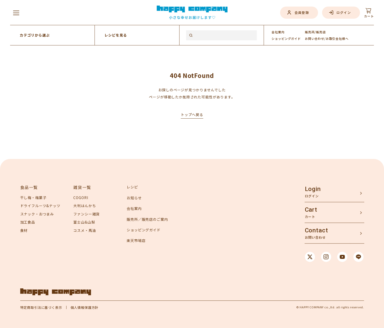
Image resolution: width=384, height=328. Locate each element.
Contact (316, 230)
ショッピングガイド (144, 229)
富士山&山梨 (84, 222)
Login (313, 189)
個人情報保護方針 (85, 307)
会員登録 (302, 12)
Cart (311, 209)
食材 (24, 230)
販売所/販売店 (315, 32)
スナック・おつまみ (37, 213)
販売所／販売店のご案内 (147, 219)
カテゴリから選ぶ (35, 35)
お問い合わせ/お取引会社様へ (327, 38)
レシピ (132, 186)
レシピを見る (115, 35)
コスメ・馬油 (84, 230)
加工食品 (27, 222)
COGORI (80, 197)
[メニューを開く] (16, 13)
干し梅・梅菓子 (33, 197)
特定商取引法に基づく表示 (41, 307)
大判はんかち (84, 205)
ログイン (343, 12)
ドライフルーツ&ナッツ (40, 205)
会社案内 (278, 32)
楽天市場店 (136, 240)
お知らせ (134, 197)
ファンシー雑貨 (86, 213)
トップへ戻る (192, 114)
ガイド (286, 38)
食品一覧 (29, 187)
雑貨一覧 (82, 187)
